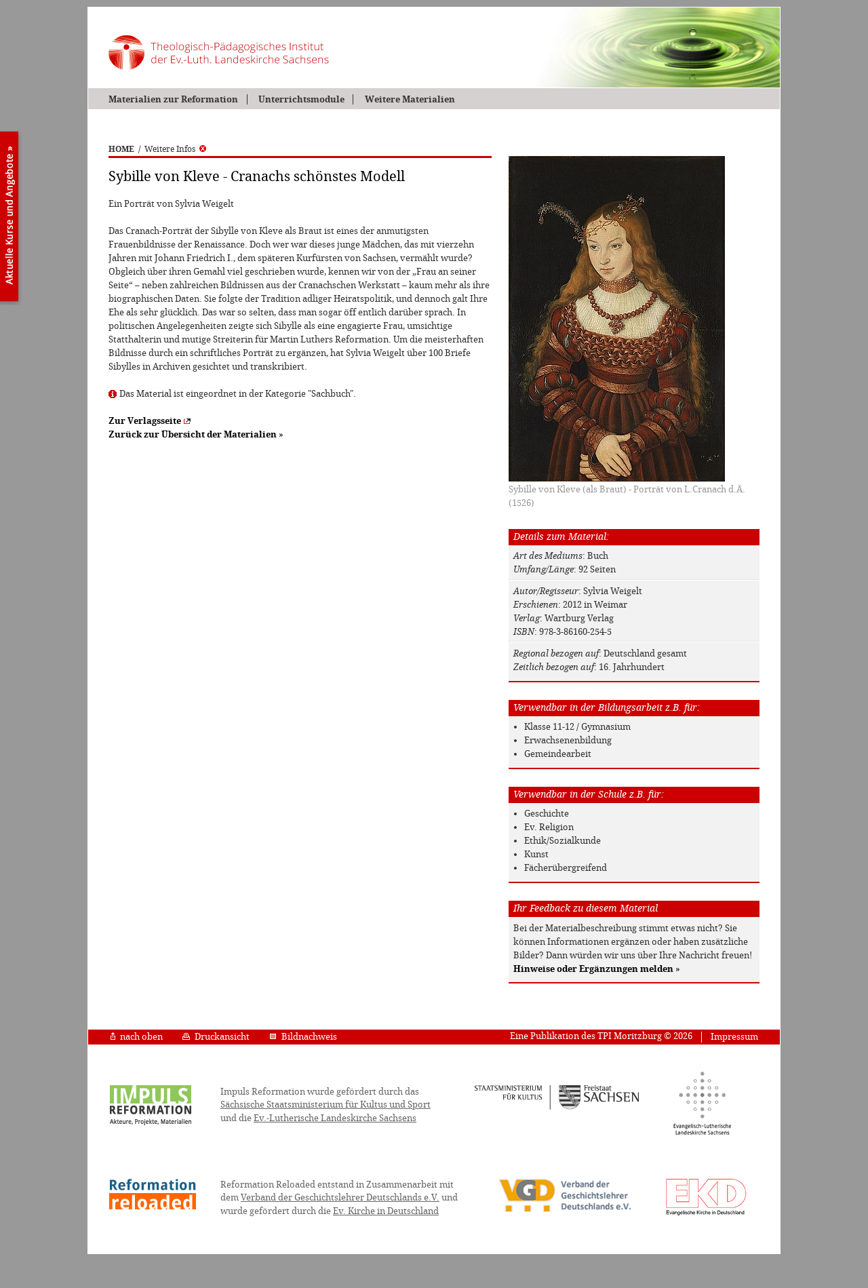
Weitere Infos (175, 149)
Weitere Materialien (410, 99)
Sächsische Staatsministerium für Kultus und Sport (325, 1104)
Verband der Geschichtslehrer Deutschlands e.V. (340, 1197)
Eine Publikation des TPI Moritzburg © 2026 (601, 1036)
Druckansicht (216, 1037)
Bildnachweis (303, 1037)
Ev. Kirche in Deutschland (386, 1211)
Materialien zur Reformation (173, 99)
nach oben (137, 1037)
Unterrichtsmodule (301, 99)
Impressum (734, 1037)
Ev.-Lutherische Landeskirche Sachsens (335, 1118)
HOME (121, 149)
